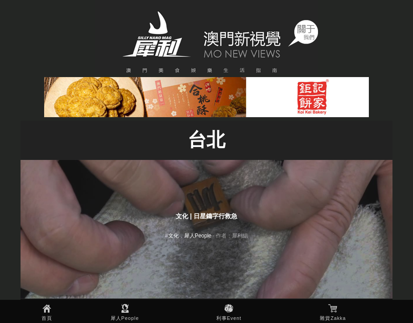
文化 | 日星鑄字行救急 (206, 216)
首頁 (46, 318)
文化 (173, 236)
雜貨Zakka (333, 318)
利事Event (229, 318)
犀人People (125, 318)
